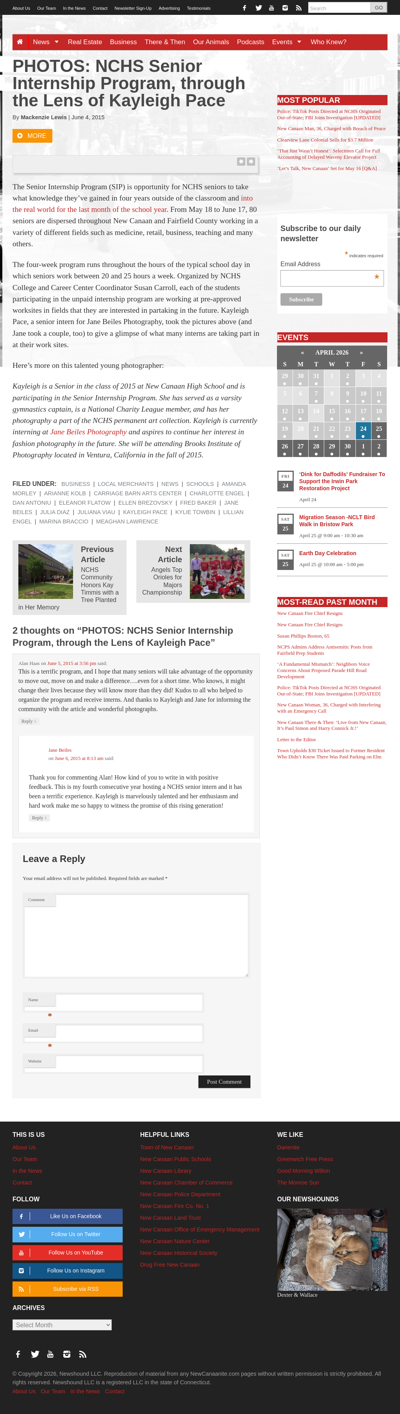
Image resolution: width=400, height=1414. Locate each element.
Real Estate (85, 42)
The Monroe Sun (298, 1182)
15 (332, 411)
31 (316, 376)
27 (300, 446)
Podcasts (250, 42)
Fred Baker (198, 503)
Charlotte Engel (216, 493)
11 (379, 393)
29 (285, 376)
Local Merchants (126, 484)
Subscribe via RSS (57, 1289)
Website (34, 1061)
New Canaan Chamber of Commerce (186, 1182)
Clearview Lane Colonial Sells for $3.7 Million (325, 140)
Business (123, 42)
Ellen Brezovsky (145, 503)
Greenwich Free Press (305, 1159)
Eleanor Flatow (85, 503)
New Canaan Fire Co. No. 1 (174, 1206)
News (48, 42)
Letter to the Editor (296, 739)
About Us (21, 8)
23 (348, 428)
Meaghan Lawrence (127, 521)
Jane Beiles (59, 750)
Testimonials (199, 8)
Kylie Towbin (195, 512)
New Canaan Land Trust (170, 1218)
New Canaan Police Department (180, 1194)
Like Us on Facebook (59, 1216)
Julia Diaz (55, 512)
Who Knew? (328, 42)
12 (285, 411)
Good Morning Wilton (303, 1171)
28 (316, 446)
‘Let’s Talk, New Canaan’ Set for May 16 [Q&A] (327, 168)
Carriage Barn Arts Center (138, 493)
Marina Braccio (64, 521)
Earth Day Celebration (327, 553)
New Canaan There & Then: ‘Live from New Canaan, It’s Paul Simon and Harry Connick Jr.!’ (332, 725)
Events (289, 42)
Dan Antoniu (31, 503)
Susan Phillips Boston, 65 (303, 636)
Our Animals (211, 42)
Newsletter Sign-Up (133, 8)
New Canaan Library (165, 1171)
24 (363, 428)
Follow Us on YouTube (59, 1253)
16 (348, 411)
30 (300, 376)
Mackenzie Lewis (44, 117)
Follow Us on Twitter (58, 1234)
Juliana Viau (96, 512)
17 (363, 411)
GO (379, 8)
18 (379, 411)
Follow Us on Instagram (60, 1271)
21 (316, 428)
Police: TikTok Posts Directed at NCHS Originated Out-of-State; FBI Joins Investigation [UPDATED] (329, 114)
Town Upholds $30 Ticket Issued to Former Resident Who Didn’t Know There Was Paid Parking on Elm (331, 753)
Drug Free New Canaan (170, 1265)
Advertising (169, 8)
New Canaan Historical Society (179, 1253)
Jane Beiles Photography (88, 432)
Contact (100, 8)
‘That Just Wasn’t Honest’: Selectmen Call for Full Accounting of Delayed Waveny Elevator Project (328, 154)
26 (285, 446)
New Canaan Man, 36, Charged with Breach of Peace (331, 128)
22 (332, 428)
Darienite (288, 1147)
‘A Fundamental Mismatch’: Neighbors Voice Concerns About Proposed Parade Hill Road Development (323, 670)
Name (40, 1002)
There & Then (165, 42)
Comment (36, 900)
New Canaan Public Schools (175, 1159)
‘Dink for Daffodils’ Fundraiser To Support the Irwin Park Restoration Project (342, 481)
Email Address (329, 265)
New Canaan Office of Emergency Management (199, 1229)
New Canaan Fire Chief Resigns (310, 613)
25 (379, 428)
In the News (74, 8)
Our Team (46, 8)
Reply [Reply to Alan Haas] (28, 721)
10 (363, 393)
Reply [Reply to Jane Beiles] (39, 817)
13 (300, 411)
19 (285, 428)
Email (40, 1032)
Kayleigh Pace (145, 512)
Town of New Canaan (167, 1147)
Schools (200, 484)
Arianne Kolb (65, 493)
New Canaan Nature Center (175, 1241)
